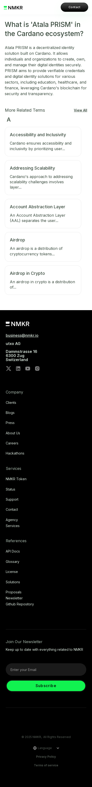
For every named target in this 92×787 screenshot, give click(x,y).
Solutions (13, 582)
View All (80, 110)
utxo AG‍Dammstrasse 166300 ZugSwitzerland (21, 352)
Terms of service (46, 765)
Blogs (10, 413)
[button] (45, 748)
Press (10, 423)
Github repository (20, 604)
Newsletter (14, 598)
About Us (13, 433)
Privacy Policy (46, 756)
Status (10, 489)
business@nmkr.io (22, 335)
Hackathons (15, 453)
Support (12, 499)
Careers (12, 443)
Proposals (14, 592)
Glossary (12, 562)
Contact (74, 7)
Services (13, 526)
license (12, 572)
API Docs (13, 551)
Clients (11, 403)
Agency (12, 520)
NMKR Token (16, 479)
